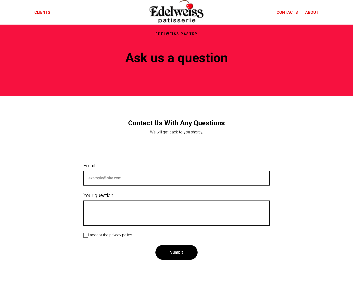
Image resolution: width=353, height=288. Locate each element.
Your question (98, 195)
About (312, 12)
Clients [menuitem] (42, 12)
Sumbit (176, 252)
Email (89, 166)
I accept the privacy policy (107, 235)
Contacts (287, 12)
